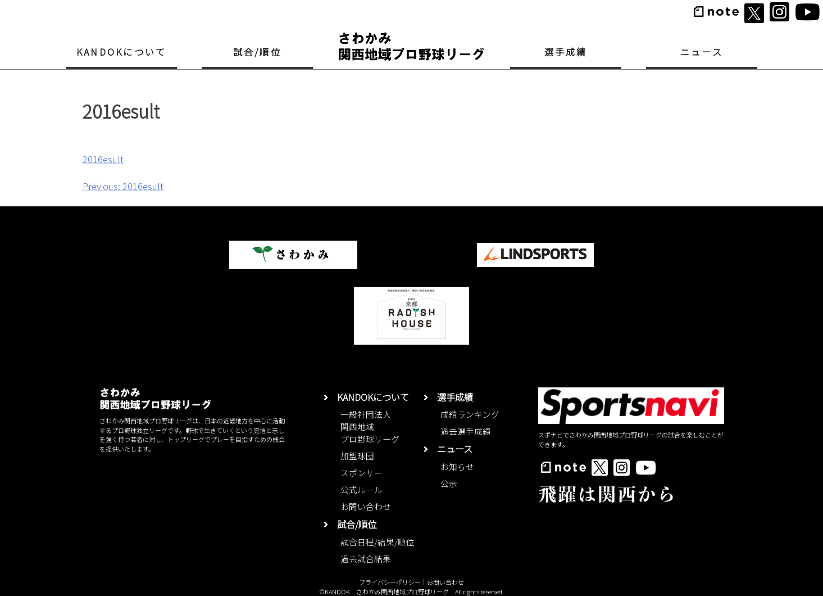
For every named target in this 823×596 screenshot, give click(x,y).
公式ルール (361, 489)
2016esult (103, 159)
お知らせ (457, 466)
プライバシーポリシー (390, 581)
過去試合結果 (365, 559)
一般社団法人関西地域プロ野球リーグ (369, 426)
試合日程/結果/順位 (377, 542)
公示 (448, 483)
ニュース (701, 51)
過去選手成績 (465, 431)
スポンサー (361, 472)
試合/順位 (257, 51)
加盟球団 (357, 456)
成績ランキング (469, 414)
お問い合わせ (365, 506)
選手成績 (566, 51)
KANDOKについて (121, 51)
